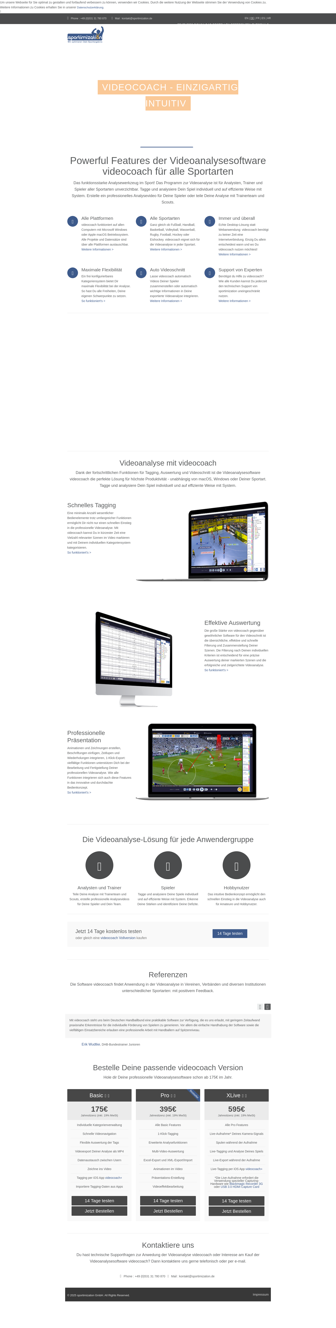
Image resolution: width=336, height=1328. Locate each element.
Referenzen (231, 36)
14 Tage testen (231, 961)
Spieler (168, 914)
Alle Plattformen (97, 243)
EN (246, 18)
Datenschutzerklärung (91, 7)
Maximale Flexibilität (101, 295)
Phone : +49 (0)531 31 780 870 (86, 18)
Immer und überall (237, 243)
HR (269, 18)
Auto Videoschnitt (167, 295)
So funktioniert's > (93, 326)
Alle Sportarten (165, 243)
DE (252, 18)
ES (263, 18)
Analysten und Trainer (99, 914)
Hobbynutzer (236, 914)
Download (175, 36)
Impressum (261, 1321)
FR (258, 18)
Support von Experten (240, 295)
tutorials (149, 59)
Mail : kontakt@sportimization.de (131, 18)
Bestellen (202, 36)
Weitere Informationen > (97, 274)
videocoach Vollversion (118, 964)
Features (149, 36)
